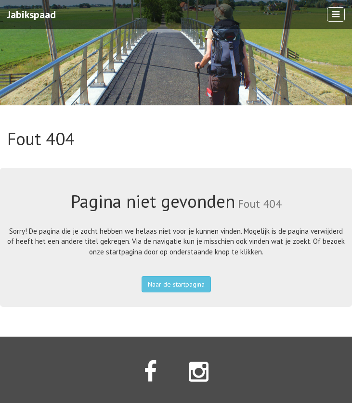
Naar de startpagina (176, 284)
